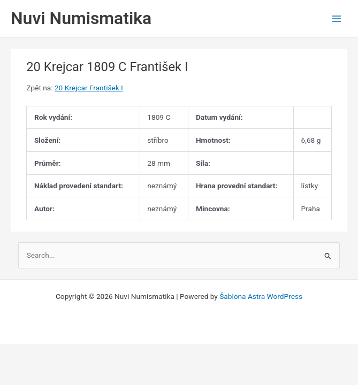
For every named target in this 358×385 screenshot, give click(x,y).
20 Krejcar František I (89, 87)
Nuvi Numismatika (81, 18)
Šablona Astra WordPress (260, 296)
